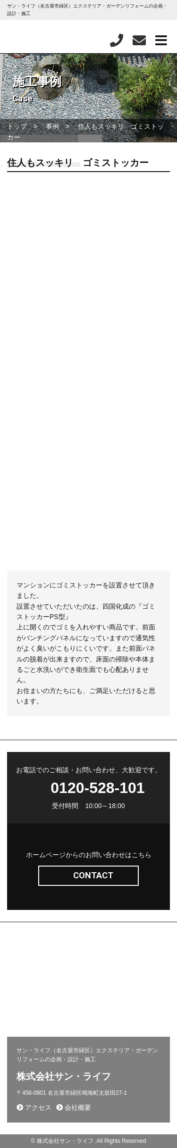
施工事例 (104, 953)
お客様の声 (107, 1008)
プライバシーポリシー (39, 1008)
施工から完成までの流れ (124, 981)
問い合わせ (25, 967)
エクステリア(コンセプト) (44, 953)
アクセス (34, 1107)
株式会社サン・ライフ (64, 1076)
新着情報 (22, 981)
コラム (101, 994)
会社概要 (22, 994)
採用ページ (107, 967)
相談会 (20, 1022)
